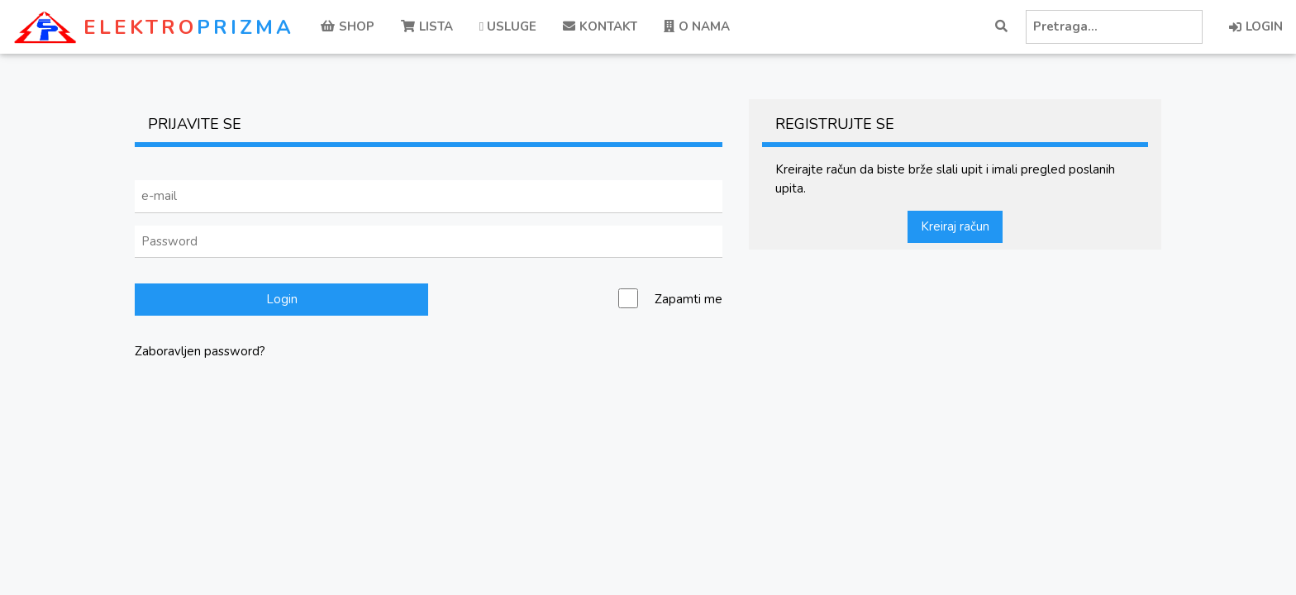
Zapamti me (688, 299)
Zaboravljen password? (200, 351)
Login (282, 299)
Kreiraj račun (955, 226)
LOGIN (1256, 26)
